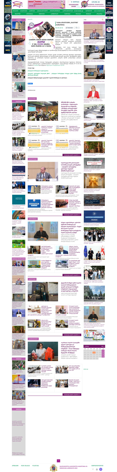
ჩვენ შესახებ (25, 465)
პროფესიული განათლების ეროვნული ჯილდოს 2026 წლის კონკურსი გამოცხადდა (18, 191)
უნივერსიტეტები (55, 11)
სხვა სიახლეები (99, 11)
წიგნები (88, 14)
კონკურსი (99, 14)
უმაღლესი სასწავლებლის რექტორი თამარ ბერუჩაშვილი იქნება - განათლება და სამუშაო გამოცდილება (93, 101)
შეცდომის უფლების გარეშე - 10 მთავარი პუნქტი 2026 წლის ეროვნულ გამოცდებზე (18, 178)
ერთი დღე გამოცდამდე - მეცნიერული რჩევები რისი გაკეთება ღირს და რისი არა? (18, 162)
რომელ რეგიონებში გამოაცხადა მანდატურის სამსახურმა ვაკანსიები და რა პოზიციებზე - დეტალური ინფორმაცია (18, 48)
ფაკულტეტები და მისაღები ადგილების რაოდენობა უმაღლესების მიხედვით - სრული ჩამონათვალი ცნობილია (17, 305)
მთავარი (15, 11)
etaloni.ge (85, 369)
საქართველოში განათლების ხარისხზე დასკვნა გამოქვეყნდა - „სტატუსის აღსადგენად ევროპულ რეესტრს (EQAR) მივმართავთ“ (94, 41)
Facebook (36, 65)
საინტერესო (54, 14)
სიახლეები (23, 11)
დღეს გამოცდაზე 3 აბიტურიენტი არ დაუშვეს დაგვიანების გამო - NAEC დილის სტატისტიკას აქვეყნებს (93, 282)
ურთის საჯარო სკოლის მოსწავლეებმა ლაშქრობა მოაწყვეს (17, 372)
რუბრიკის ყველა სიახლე (72, 155)
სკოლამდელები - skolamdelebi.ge (73, 11)
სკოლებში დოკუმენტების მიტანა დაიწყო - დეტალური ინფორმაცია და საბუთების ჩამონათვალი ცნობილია (92, 190)
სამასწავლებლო (42, 11)
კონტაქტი (15, 465)
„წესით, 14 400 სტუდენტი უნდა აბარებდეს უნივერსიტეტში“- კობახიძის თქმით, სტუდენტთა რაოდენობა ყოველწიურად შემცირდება (18, 271)
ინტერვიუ (42, 14)
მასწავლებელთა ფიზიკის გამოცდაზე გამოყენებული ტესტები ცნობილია (17, 33)
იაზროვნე (67, 14)
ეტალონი (17, 14)
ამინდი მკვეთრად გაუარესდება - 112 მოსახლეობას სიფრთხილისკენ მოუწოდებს (18, 207)
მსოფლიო (89, 11)
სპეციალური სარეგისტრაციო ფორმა (55, 65)
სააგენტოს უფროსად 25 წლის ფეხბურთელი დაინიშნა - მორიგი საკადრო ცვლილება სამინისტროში (93, 262)
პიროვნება (29, 14)
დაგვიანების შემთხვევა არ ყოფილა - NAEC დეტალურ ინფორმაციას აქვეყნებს (17, 149)
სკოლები (32, 11)
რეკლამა (35, 465)
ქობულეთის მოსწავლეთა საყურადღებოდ (38, 70)
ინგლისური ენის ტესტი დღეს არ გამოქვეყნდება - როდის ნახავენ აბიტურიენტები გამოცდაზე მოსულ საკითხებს (94, 61)
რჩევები (78, 14)
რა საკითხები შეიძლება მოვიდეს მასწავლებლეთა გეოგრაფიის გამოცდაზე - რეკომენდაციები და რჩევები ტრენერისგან (18, 65)
